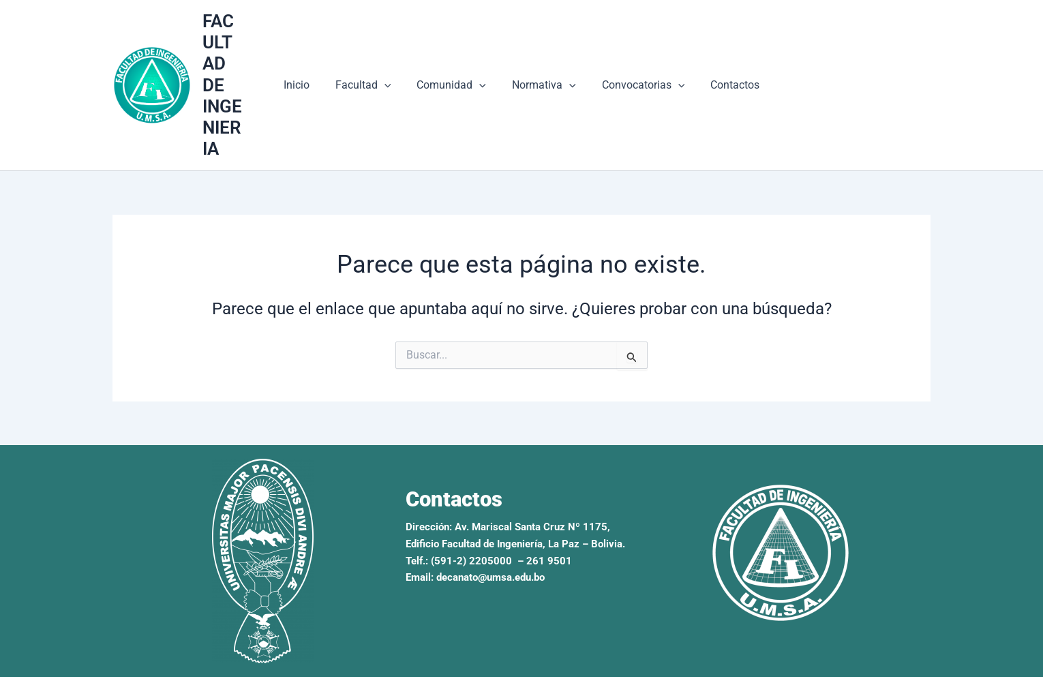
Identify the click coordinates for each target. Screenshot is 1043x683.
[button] (390, 75)
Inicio (307, 74)
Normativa (542, 75)
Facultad (369, 75)
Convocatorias (637, 75)
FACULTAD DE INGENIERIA (232, 74)
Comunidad (453, 75)
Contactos (724, 74)
